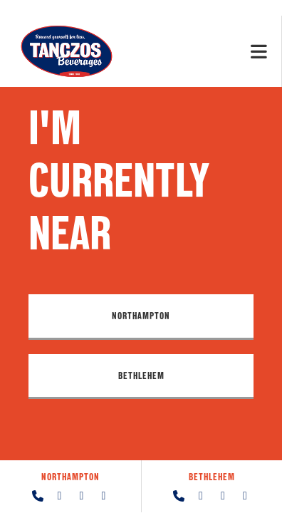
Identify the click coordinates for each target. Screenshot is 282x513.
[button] (141, 317)
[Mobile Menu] (259, 51)
